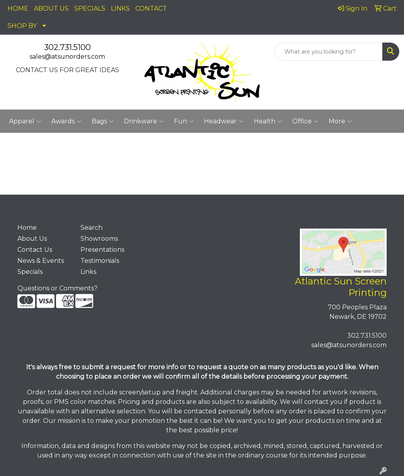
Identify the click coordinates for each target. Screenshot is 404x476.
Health (268, 121)
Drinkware (144, 121)
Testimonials (99, 260)
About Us (32, 238)
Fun (184, 121)
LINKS (120, 8)
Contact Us (34, 249)
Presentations (102, 249)
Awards (66, 121)
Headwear (223, 121)
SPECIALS (89, 8)
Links (88, 271)
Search (91, 227)
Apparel (25, 121)
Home (27, 227)
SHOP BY (22, 26)
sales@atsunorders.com (67, 56)
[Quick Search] (328, 52)
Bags (103, 121)
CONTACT (151, 8)
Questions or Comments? (57, 288)
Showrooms (99, 238)
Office (305, 121)
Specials (30, 271)
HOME (17, 8)
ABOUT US (51, 8)
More (340, 121)
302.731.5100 (67, 47)
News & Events (40, 260)
